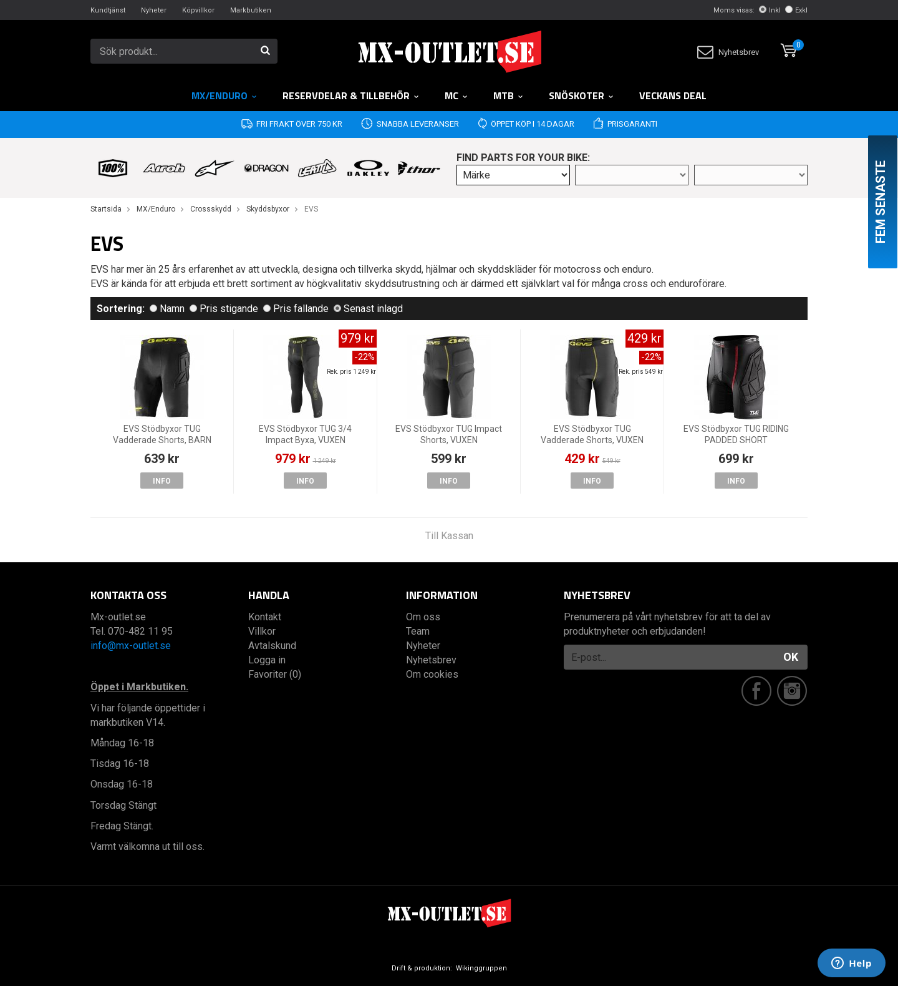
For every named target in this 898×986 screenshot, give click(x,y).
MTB (508, 95)
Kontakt (264, 617)
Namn (167, 309)
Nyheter (154, 10)
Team (418, 631)
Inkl (770, 10)
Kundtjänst (107, 10)
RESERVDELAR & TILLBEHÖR (351, 95)
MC (456, 95)
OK (790, 656)
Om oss (423, 617)
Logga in (267, 660)
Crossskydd (210, 209)
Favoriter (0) (274, 674)
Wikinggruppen (481, 968)
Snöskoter (581, 95)
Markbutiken (250, 10)
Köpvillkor (198, 10)
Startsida (106, 209)
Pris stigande (224, 309)
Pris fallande (296, 309)
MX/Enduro (224, 95)
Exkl (796, 10)
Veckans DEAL (673, 95)
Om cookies (432, 674)
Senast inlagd (368, 309)
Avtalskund (272, 646)
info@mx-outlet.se (130, 646)
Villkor (262, 631)
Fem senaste (880, 201)
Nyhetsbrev (728, 52)
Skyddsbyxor (267, 209)
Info (162, 481)
